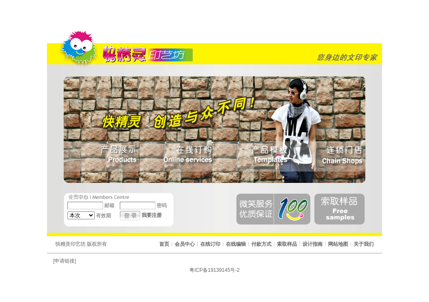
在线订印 (210, 244)
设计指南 (312, 244)
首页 (164, 244)
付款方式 (261, 244)
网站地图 (338, 244)
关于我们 (364, 244)
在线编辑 (236, 244)
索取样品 (287, 244)
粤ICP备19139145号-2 (214, 270)
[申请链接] (64, 261)
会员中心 (185, 244)
